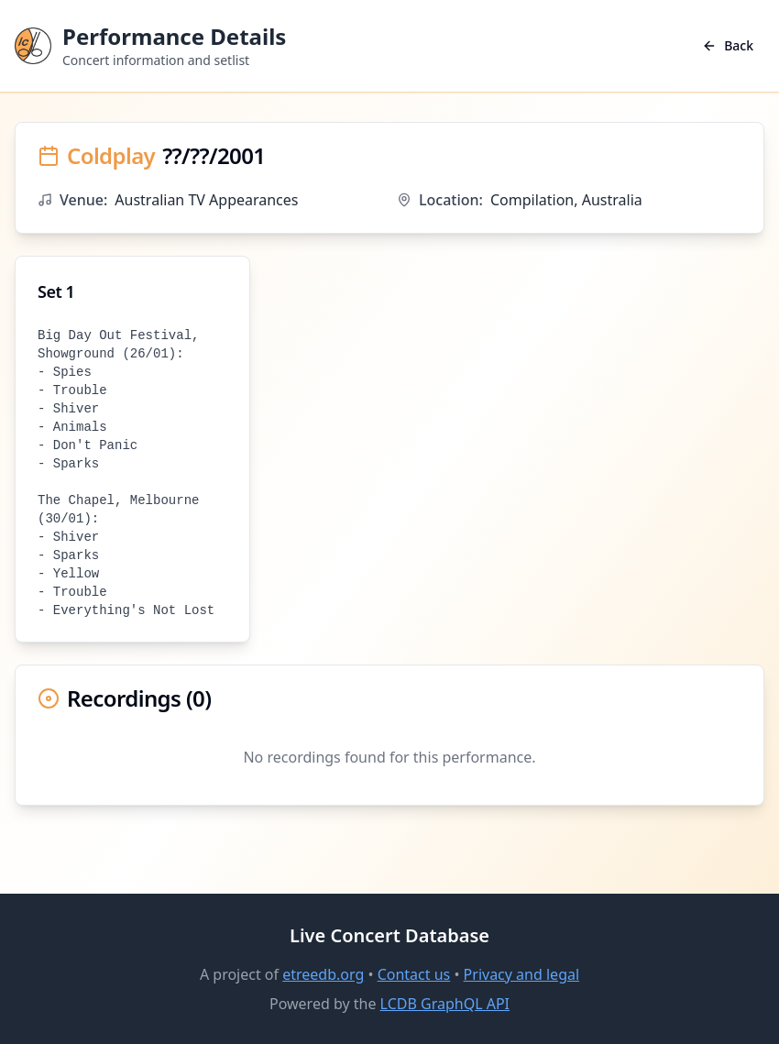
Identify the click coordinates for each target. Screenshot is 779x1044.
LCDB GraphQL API (445, 1004)
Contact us (414, 974)
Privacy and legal (521, 974)
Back (727, 45)
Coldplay (111, 156)
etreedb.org (323, 974)
